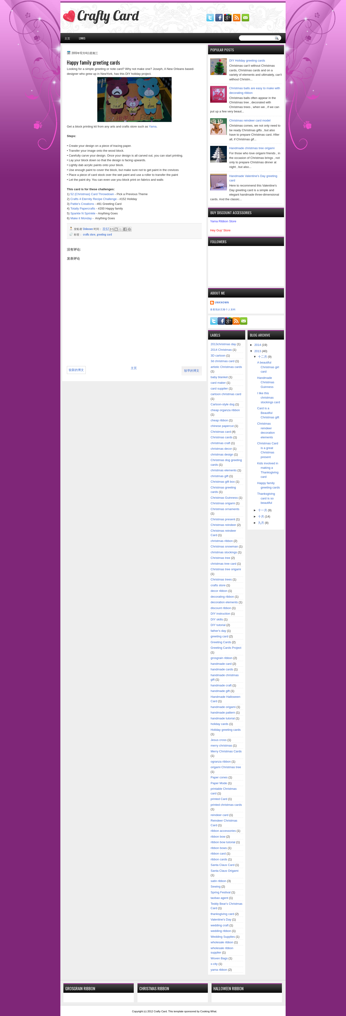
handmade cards (222, 669)
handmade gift (220, 691)
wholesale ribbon (222, 942)
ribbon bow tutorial (223, 842)
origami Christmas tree (226, 767)
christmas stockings (224, 552)
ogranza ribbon (221, 761)
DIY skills (217, 619)
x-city (214, 964)
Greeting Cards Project (226, 647)
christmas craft (220, 443)
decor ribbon (219, 591)
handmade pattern (223, 712)
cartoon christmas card (226, 394)
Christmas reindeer (223, 525)
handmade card (221, 663)
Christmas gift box (223, 481)
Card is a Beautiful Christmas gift (268, 412)
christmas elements (224, 470)
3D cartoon (218, 355)
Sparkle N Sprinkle (82, 213)
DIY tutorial (218, 625)
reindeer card (219, 815)
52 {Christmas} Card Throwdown (92, 194)
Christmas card (221, 431)
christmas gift (219, 476)
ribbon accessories (223, 830)
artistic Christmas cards (226, 367)
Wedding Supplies (223, 936)
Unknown (222, 302)
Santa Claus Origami (224, 870)
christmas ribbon (222, 541)
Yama (153, 126)
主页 (67, 38)
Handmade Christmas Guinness (265, 382)
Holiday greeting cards (226, 729)
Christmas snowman (224, 546)
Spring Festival (221, 892)
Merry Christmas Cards (226, 751)
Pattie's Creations (82, 204)
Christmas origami (223, 503)
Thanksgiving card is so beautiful (266, 498)
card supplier (219, 388)
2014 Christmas (221, 349)
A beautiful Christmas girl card (268, 367)
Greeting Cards (221, 642)
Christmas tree (220, 558)
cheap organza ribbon (225, 410)
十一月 (263, 510)
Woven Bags (219, 958)
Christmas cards (221, 437)
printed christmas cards (226, 804)
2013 (258, 351)
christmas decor (221, 448)
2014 (258, 345)
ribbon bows (219, 848)
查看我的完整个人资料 (223, 309)
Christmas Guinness (224, 497)
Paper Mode (219, 783)
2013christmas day (223, 344)
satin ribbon (218, 881)
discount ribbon (221, 608)
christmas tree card (223, 563)
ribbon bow (218, 836)
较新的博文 (76, 370)
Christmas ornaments (225, 509)
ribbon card (218, 853)
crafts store (89, 234)
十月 (261, 516)
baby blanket (219, 377)
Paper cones (219, 777)
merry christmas (221, 745)
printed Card (219, 799)
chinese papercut (222, 426)
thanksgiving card (222, 914)
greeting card (104, 234)
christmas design (222, 454)
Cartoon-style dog (223, 404)
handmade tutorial (223, 718)
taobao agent (219, 898)
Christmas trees (221, 579)
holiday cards (219, 724)
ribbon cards (219, 859)
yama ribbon (219, 969)
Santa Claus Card (223, 865)
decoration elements (224, 602)
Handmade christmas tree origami (251, 148)
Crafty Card (108, 15)
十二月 (263, 356)
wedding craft (219, 925)
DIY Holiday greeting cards (247, 60)
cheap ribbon (219, 420)
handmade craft (221, 685)
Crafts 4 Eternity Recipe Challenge (93, 199)
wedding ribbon (221, 931)
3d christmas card (223, 361)
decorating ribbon (222, 596)
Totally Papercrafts (82, 208)
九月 (261, 522)
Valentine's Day (221, 919)
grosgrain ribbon (221, 658)
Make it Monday (81, 218)
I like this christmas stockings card (268, 397)
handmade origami (223, 707)
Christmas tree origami (226, 569)
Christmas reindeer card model (250, 120)
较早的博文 (191, 370)
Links (82, 38)
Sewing (216, 886)
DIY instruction (220, 613)
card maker (218, 382)
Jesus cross (219, 740)
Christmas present (223, 519)
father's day (218, 631)
